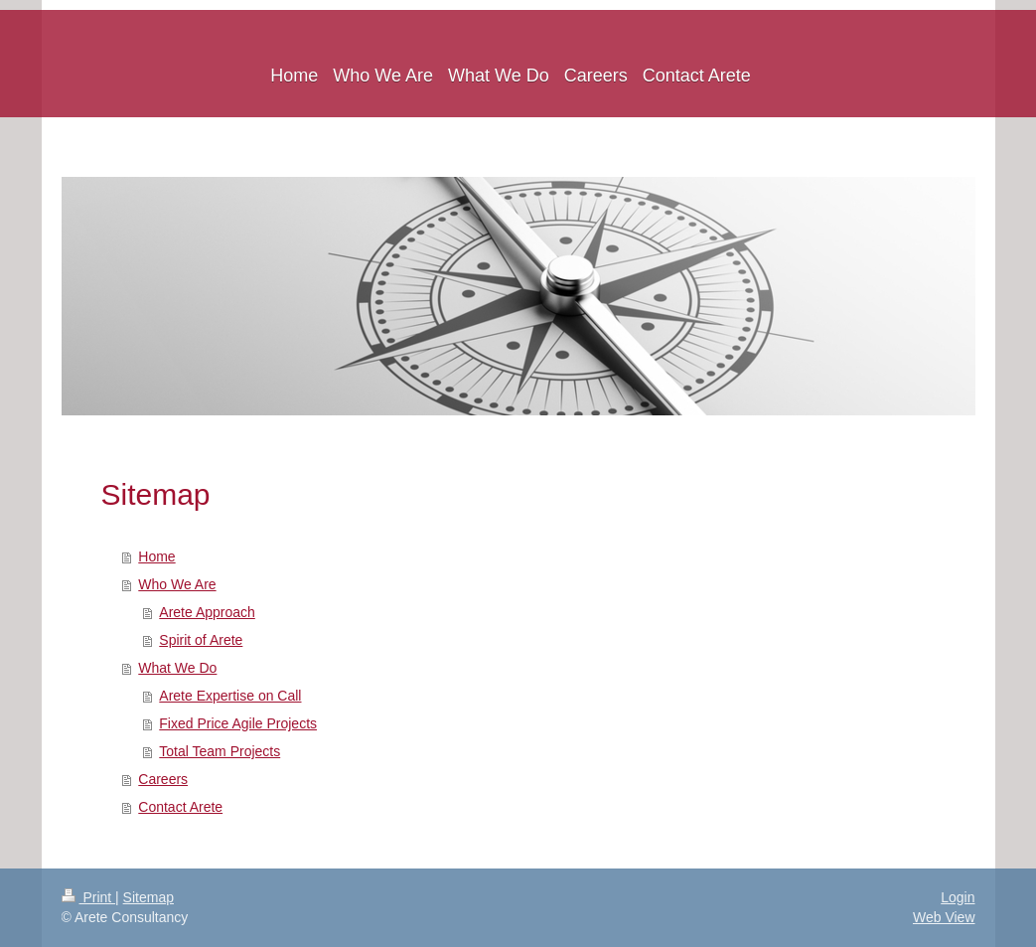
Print (89, 897)
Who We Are (177, 584)
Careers (163, 779)
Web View (944, 917)
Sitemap (148, 897)
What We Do (177, 668)
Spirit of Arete (200, 640)
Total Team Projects (219, 751)
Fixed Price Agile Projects (238, 723)
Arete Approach (207, 612)
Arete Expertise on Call (230, 696)
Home (156, 556)
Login (957, 897)
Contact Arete (180, 807)
